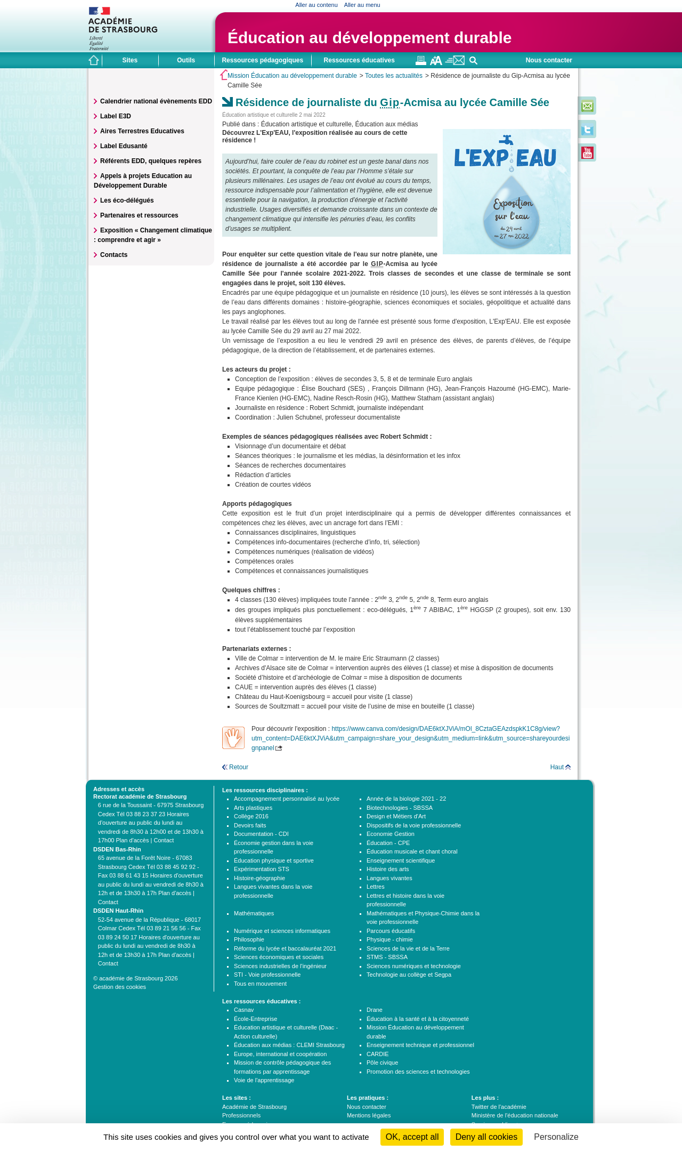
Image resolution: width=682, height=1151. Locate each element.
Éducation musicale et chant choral (412, 851)
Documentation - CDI (261, 834)
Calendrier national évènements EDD (156, 101)
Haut (557, 767)
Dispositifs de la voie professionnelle (414, 825)
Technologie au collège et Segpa (409, 974)
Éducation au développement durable (370, 37)
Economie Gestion (391, 834)
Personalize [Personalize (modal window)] (556, 1136)
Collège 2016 (251, 816)
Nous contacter (549, 60)
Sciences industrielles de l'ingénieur (280, 966)
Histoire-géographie (259, 878)
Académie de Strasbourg (254, 1107)
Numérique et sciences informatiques (282, 931)
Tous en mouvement (260, 983)
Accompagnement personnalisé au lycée (286, 798)
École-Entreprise (255, 1019)
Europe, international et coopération (280, 1054)
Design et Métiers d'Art (396, 816)
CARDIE (378, 1054)
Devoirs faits (250, 825)
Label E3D (115, 116)
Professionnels (241, 1115)
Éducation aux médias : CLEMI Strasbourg (289, 1045)
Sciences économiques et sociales (278, 957)
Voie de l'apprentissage (264, 1080)
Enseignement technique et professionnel (420, 1045)
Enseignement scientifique (401, 860)
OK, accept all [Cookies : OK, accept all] (412, 1136)
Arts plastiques (253, 807)
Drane (375, 1010)
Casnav (244, 1010)
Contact (163, 840)
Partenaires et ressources (139, 215)
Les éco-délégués (127, 200)
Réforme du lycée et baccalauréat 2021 (285, 948)
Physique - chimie (390, 939)
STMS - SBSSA (387, 957)
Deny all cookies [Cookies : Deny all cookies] (487, 1136)
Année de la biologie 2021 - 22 (406, 798)
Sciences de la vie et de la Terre (408, 948)
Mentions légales (369, 1115)
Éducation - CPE (388, 843)
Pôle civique (382, 1062)
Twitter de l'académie (499, 1107)
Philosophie (249, 939)
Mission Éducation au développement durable (292, 75)
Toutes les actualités (394, 75)
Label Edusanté (124, 146)
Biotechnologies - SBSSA (400, 807)
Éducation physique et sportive (274, 860)
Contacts (113, 255)
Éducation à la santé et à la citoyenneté (418, 1019)
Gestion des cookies (119, 987)
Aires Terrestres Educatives (142, 131)
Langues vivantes (389, 878)
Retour (238, 767)
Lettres (376, 886)
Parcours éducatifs (391, 931)
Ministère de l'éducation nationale (515, 1115)
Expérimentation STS (261, 869)
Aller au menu (362, 5)
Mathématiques (254, 913)
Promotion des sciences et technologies (418, 1071)
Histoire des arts (388, 869)
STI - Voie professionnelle (267, 974)
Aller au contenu (316, 5)
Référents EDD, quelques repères (150, 161)
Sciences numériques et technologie (414, 966)
